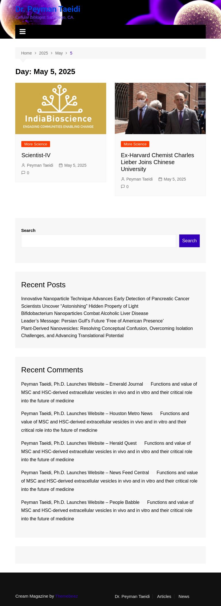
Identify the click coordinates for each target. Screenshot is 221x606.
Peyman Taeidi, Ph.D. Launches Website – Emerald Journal (82, 384)
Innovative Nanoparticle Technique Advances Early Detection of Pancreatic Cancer (105, 298)
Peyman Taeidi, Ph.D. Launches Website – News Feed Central (85, 472)
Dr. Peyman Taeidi (47, 9)
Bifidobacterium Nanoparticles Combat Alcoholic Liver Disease (84, 313)
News (184, 596)
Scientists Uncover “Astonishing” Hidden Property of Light (79, 306)
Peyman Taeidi (40, 165)
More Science (35, 144)
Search (28, 230)
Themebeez (66, 596)
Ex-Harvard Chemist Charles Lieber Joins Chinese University (157, 162)
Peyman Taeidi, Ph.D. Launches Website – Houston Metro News (87, 413)
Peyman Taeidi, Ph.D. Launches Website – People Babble (80, 502)
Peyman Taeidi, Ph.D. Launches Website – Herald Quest (78, 443)
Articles (164, 596)
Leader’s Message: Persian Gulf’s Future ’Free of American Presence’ (92, 320)
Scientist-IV (35, 155)
